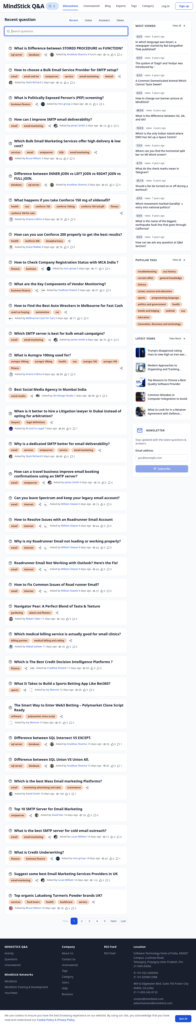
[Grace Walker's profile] (11, 247)
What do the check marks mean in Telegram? (157, 170)
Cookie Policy (45, 1020)
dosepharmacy (54, 241)
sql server (16, 54)
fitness (114, 206)
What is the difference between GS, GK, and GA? (160, 117)
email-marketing (89, 76)
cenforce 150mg (65, 206)
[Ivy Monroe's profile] (31, 690)
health (15, 206)
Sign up (184, 6)
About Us (67, 953)
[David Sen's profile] (36, 815)
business (31, 268)
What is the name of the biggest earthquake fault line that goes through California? (161, 224)
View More (177, 338)
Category (148, 6)
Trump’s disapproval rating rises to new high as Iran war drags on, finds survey (166, 352)
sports (14, 690)
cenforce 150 (43, 206)
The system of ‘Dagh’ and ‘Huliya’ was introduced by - (159, 65)
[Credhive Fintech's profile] (43, 290)
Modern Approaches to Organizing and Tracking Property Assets (163, 367)
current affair (145, 278)
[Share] (45, 54)
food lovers (33, 902)
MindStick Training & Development (26, 987)
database (34, 54)
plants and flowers (40, 612)
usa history (169, 271)
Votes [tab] (88, 20)
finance (15, 268)
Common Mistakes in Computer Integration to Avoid (167, 396)
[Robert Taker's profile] (11, 619)
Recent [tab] (73, 20)
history (142, 284)
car (57, 312)
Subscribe (161, 469)
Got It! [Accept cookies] (183, 1018)
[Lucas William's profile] (55, 837)
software (16, 716)
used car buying (20, 312)
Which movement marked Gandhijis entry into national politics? (159, 205)
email (14, 76)
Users (65, 982)
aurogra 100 (90, 361)
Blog (108, 6)
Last (123, 921)
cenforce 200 (32, 241)
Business (67, 994)
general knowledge (171, 278)
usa (27, 206)
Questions (11, 959)
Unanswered (91, 6)
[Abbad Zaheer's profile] (11, 647)
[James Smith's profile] (55, 126)
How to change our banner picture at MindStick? (159, 100)
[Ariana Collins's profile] (11, 219)
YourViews (11, 993)
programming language (165, 297)
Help (65, 988)
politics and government (152, 304)
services (15, 152)
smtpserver (51, 76)
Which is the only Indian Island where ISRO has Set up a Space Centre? (159, 135)
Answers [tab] (104, 20)
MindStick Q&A (23, 6)
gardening (17, 612)
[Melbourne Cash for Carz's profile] (11, 318)
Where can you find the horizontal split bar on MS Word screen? (160, 152)
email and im (31, 76)
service (69, 76)
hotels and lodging (148, 310)
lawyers (15, 422)
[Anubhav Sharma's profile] (52, 54)
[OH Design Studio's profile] (38, 396)
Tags (134, 6)
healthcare (66, 902)
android (170, 310)
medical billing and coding (49, 640)
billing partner (19, 640)
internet (28, 504)
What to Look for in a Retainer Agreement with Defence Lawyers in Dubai (167, 411)
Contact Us (68, 959)
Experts (121, 6)
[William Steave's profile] (46, 504)
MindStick (11, 981)
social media (18, 396)
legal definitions (35, 422)
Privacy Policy (65, 1020)
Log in (166, 6)
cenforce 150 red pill (92, 206)
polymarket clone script (41, 716)
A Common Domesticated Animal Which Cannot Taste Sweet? (161, 82)
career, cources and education (155, 291)
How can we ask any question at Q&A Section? (159, 244)
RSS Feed (109, 953)
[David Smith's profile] (11, 794)
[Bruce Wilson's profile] (11, 158)
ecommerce (74, 787)
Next (114, 921)
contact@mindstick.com (149, 999)
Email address (144, 450)
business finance (20, 104)
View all (179, 25)
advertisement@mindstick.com (153, 1003)
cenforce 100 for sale (23, 213)
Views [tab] (120, 20)
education (143, 317)
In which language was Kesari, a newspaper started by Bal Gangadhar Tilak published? (159, 45)
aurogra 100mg (20, 361)
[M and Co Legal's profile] (11, 428)
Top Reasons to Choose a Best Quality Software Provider (167, 382)
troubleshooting (147, 271)
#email (109, 76)
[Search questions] (52, 6)
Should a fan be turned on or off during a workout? (162, 187)
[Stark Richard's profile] (11, 82)
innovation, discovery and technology (159, 324)
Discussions (70, 6)
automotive (42, 312)
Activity (9, 953)
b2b (61, 152)
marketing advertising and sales (42, 787)
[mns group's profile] (43, 104)
